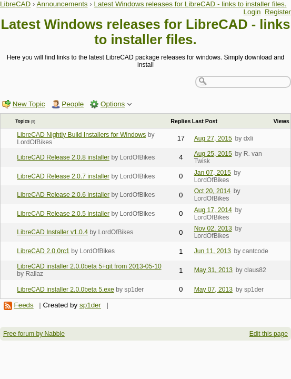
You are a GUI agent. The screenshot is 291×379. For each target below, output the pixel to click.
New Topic (29, 104)
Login (252, 12)
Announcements (61, 4)
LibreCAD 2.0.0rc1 (43, 251)
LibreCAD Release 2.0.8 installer (63, 157)
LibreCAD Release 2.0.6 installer (63, 194)
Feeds (23, 305)
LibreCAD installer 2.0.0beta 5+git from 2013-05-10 (89, 266)
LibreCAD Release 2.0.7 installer (63, 176)
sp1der (90, 305)
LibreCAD (15, 4)
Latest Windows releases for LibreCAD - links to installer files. (190, 4)
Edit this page (268, 333)
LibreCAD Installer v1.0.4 (52, 232)
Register (278, 12)
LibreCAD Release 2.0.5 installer (63, 213)
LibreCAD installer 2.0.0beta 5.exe (65, 289)
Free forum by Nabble (34, 333)
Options (113, 104)
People (73, 104)
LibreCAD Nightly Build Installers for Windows (81, 134)
